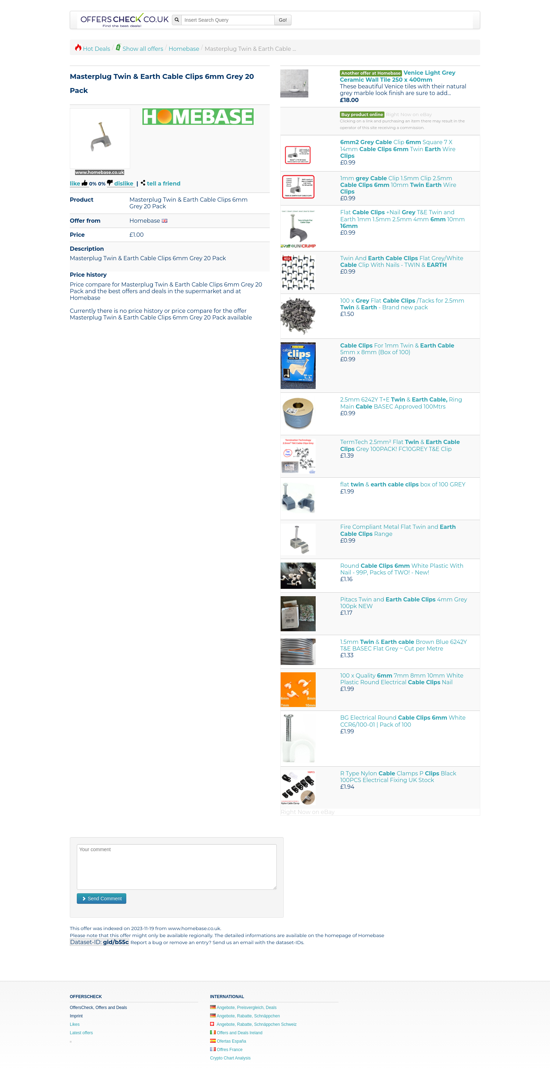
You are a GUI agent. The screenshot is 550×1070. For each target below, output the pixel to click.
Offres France (226, 1049)
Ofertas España (228, 1041)
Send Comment (101, 898)
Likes (75, 1024)
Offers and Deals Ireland (236, 1032)
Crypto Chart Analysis (230, 1058)
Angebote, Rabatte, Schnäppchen (245, 1016)
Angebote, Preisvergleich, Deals (243, 1007)
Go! (283, 20)
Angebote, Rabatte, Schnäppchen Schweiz (253, 1024)
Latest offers (81, 1032)
